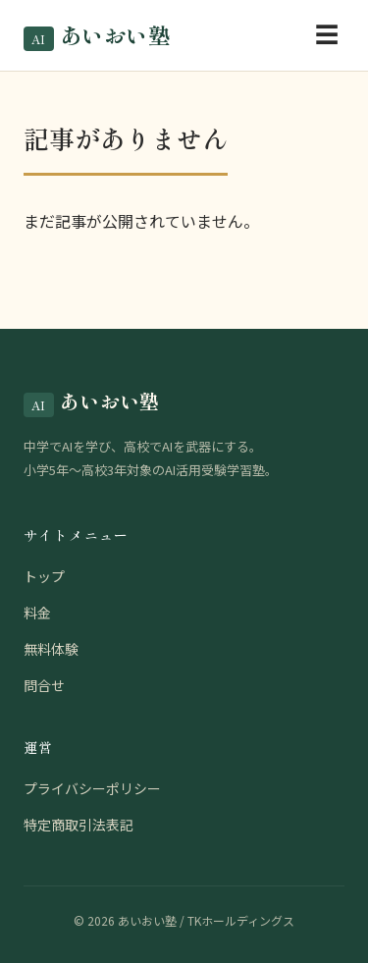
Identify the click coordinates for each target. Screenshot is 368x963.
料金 (37, 612)
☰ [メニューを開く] (327, 35)
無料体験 (51, 649)
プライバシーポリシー (92, 788)
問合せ (44, 685)
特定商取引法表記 (78, 824)
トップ (44, 576)
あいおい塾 (97, 35)
